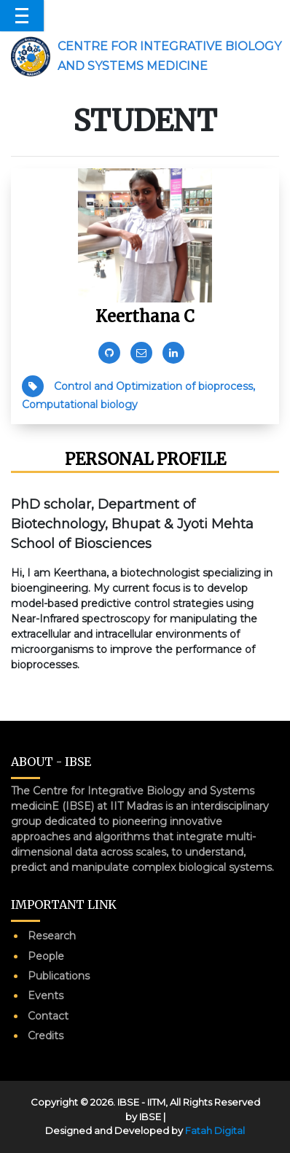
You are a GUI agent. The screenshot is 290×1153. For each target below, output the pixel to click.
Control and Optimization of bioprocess (153, 386)
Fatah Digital (215, 1130)
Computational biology (80, 404)
